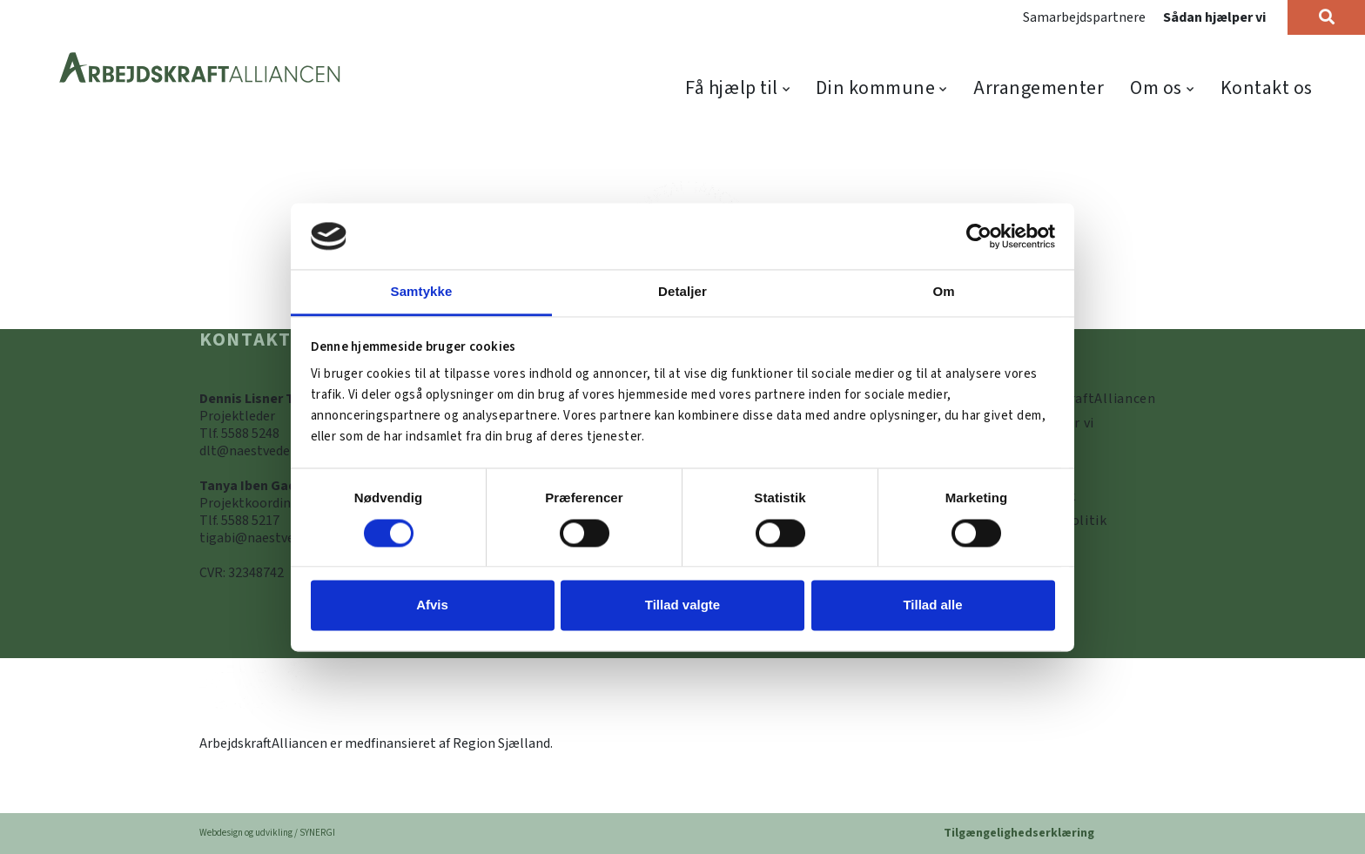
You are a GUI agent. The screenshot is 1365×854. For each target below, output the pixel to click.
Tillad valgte (682, 605)
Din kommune (875, 88)
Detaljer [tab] (682, 292)
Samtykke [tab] (422, 292)
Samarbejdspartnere (1084, 17)
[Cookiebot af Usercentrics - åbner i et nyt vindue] (979, 236)
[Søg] (1326, 17)
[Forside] (200, 69)
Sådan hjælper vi (1214, 17)
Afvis (432, 605)
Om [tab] (943, 292)
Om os (1156, 88)
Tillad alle (932, 605)
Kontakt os (1267, 88)
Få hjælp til (731, 88)
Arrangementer (1038, 88)
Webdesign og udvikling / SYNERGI (267, 832)
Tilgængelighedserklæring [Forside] (1019, 833)
